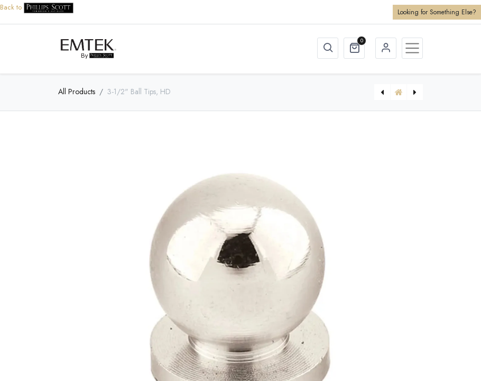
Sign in (385, 48)
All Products (76, 91)
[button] (327, 48)
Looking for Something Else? (436, 12)
